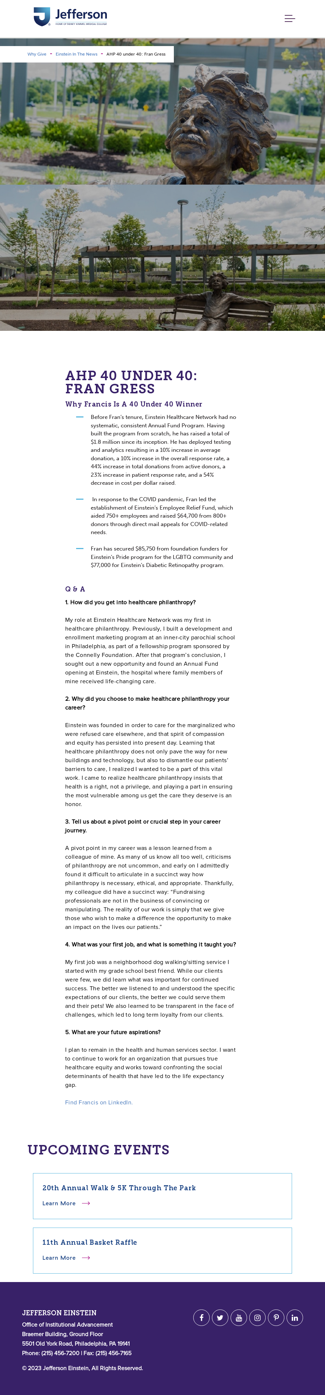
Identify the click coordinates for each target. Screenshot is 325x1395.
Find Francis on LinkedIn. (99, 1102)
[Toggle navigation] (288, 19)
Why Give (36, 54)
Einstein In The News (76, 54)
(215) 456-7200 (60, 1353)
